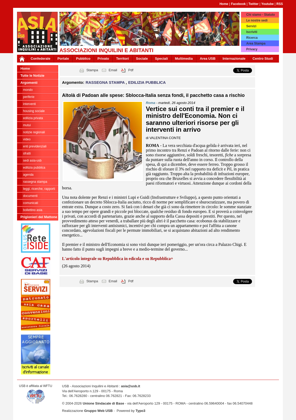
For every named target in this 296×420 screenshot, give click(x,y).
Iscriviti (251, 32)
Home (224, 4)
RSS (279, 4)
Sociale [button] (142, 58)
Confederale (40, 58)
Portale (63, 58)
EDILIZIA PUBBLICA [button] (147, 82)
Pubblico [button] (83, 58)
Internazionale (234, 58)
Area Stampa (255, 43)
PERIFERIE (28, 97)
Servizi (251, 26)
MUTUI (27, 125)
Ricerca (251, 38)
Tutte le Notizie (32, 76)
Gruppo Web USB (98, 411)
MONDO (28, 90)
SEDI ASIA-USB (32, 160)
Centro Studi (263, 58)
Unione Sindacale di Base (103, 403)
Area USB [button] (208, 58)
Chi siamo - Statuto (260, 14)
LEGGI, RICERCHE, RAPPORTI (39, 189)
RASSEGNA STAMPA (35, 182)
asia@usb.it (130, 386)
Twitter (254, 4)
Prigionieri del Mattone (38, 217)
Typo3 (140, 411)
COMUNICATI (30, 203)
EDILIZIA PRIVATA (33, 118)
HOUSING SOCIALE (34, 111)
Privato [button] (103, 58)
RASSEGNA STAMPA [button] (106, 82)
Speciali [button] (161, 58)
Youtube (267, 4)
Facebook (238, 4)
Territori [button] (122, 58)
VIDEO (27, 139)
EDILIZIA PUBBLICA (34, 167)
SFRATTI (27, 153)
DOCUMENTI (30, 196)
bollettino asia (32, 210)
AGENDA (28, 174)
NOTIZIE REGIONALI (34, 132)
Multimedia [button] (184, 58)
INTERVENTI (29, 104)
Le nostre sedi (256, 20)
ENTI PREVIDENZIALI (34, 146)
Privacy (251, 49)
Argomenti (28, 83)
